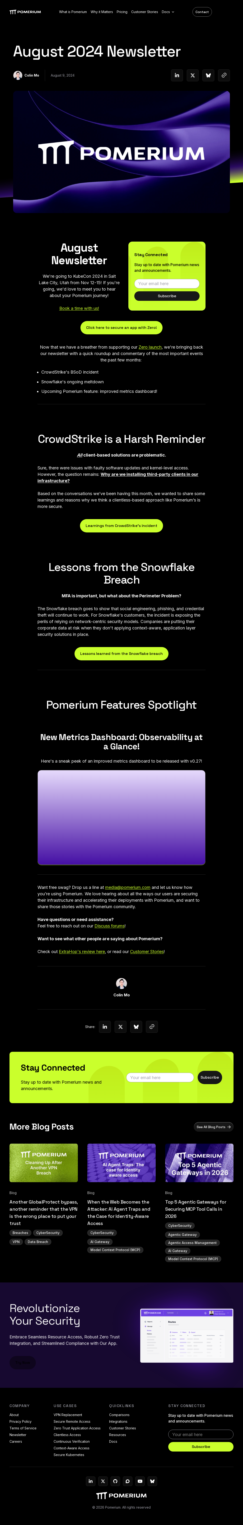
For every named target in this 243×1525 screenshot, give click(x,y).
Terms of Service (23, 1428)
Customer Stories (122, 1428)
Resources (117, 1435)
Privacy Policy (20, 1421)
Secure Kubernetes (69, 1455)
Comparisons (119, 1415)
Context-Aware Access (71, 1448)
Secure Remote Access (72, 1421)
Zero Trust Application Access (77, 1428)
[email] (167, 285)
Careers (15, 1441)
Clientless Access (67, 1435)
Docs (113, 1441)
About (14, 1415)
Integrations (118, 1421)
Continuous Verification (72, 1441)
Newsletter (17, 1435)
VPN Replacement (68, 1415)
